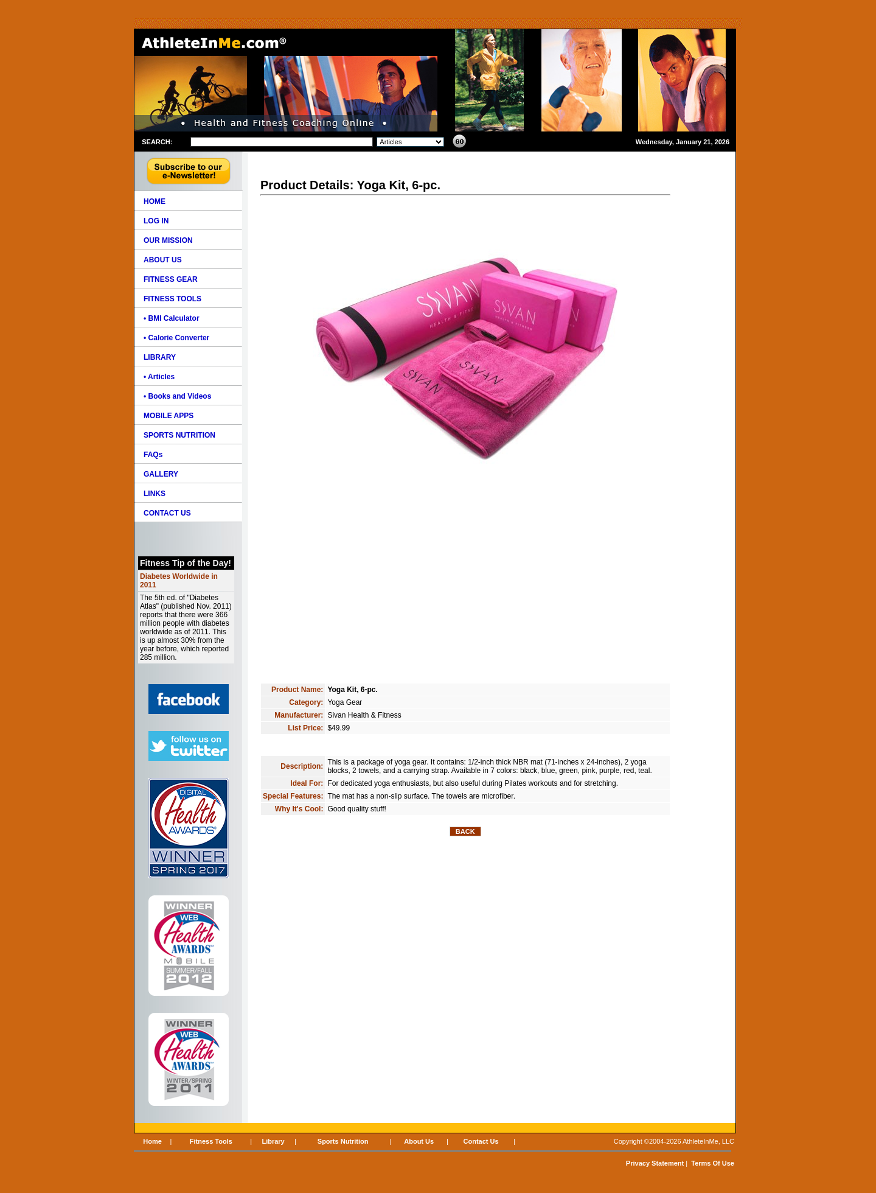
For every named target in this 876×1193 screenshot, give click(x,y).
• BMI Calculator (172, 318)
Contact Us (481, 1141)
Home (152, 1141)
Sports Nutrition (343, 1141)
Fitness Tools (211, 1141)
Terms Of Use (712, 1163)
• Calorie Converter (176, 338)
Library (273, 1141)
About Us (419, 1141)
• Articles (159, 377)
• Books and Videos (177, 396)
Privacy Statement (655, 1163)
